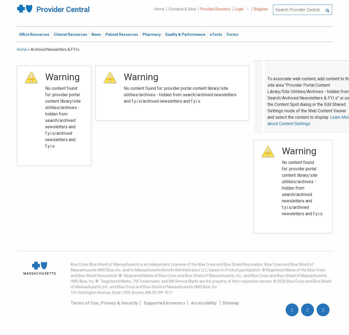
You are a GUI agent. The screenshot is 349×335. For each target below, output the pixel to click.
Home (159, 9)
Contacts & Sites (182, 9)
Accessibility (204, 303)
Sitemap (230, 303)
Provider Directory (215, 9)
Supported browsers (164, 303)
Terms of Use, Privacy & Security (104, 303)
